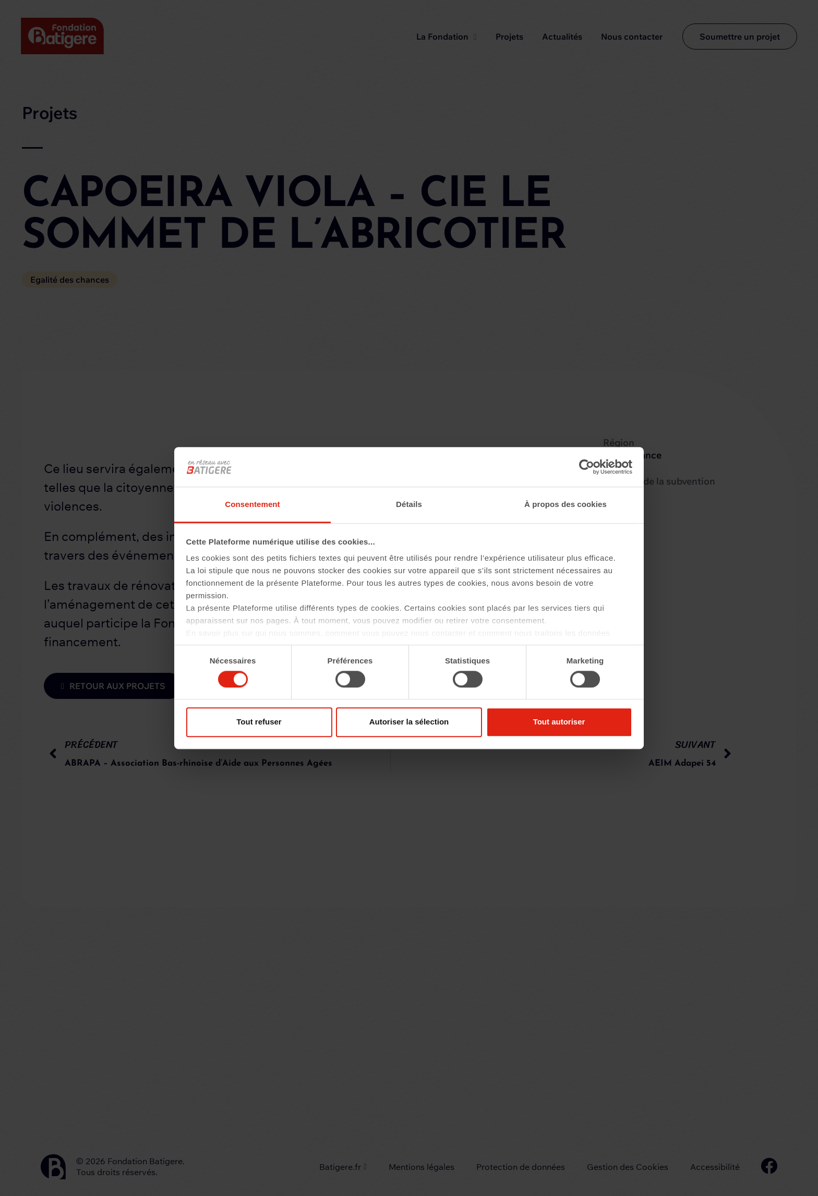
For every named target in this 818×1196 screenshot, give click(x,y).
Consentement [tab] (252, 504)
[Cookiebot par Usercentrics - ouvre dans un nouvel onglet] (586, 467)
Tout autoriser (559, 721)
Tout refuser (258, 721)
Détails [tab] (409, 504)
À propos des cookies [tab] (565, 504)
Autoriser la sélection (409, 721)
